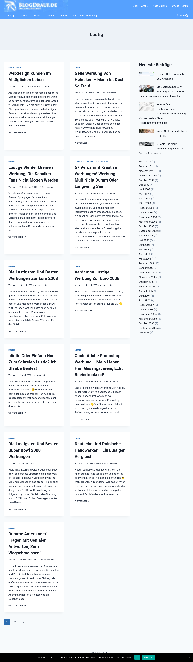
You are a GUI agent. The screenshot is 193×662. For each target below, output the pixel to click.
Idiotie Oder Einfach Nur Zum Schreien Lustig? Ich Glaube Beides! (32, 362)
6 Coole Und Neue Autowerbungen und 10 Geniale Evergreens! (161, 148)
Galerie (51, 15)
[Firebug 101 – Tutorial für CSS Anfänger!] (146, 74)
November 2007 (148, 277)
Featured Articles (84, 162)
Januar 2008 (146, 267)
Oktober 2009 (146, 180)
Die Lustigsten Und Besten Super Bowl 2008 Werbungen (33, 450)
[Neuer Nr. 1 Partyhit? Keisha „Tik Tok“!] (146, 131)
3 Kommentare (41, 375)
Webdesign (92, 15)
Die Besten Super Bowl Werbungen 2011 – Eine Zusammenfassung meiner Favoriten (161, 91)
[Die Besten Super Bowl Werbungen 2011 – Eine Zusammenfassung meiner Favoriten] (146, 88)
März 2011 (145, 161)
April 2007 (144, 300)
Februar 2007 (146, 304)
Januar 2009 (146, 212)
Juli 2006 (144, 332)
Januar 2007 (146, 309)
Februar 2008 (146, 263)
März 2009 (145, 203)
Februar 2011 (146, 166)
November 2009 (148, 175)
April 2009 (144, 198)
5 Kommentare (111, 381)
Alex (14, 86)
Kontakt (174, 5)
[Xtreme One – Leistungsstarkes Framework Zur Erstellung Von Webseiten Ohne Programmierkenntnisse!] (146, 106)
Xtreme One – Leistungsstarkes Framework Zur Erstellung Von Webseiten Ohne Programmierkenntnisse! (162, 113)
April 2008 (144, 253)
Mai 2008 (144, 249)
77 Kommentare (108, 193)
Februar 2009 (146, 207)
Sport (64, 15)
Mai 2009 (144, 194)
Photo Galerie (159, 5)
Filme (24, 15)
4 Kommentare (46, 187)
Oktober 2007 (146, 281)
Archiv (144, 5)
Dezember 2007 (148, 272)
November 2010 (148, 170)
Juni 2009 (144, 189)
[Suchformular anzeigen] (183, 15)
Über (135, 5)
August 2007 (146, 290)
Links (185, 5)
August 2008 (146, 235)
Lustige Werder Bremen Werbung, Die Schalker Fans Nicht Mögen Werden (33, 174)
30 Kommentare (41, 86)
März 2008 (145, 258)
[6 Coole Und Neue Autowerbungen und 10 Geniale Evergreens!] (146, 144)
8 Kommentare (109, 93)
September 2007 (148, 286)
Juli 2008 (144, 240)
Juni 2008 (144, 244)
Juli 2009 (144, 184)
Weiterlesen (17, 132)
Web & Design (15, 68)
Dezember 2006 (148, 314)
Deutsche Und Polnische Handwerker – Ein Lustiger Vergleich (100, 450)
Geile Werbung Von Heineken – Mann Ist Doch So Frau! (100, 79)
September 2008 (148, 230)
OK (137, 657)
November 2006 (148, 318)
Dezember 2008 (148, 217)
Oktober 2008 (146, 226)
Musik (37, 15)
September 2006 (148, 327)
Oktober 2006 (146, 323)
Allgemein (78, 15)
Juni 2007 (144, 295)
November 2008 (148, 221)
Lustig (10, 15)
